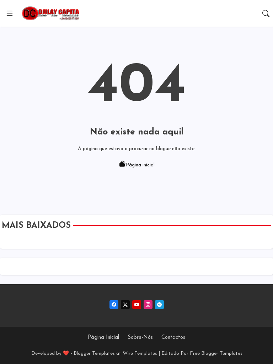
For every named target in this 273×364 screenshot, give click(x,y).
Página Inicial (103, 337)
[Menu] (9, 13)
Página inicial (137, 164)
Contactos (173, 337)
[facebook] (113, 304)
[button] (266, 13)
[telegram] (159, 304)
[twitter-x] (125, 304)
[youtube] (136, 304)
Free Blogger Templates (216, 353)
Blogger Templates (94, 353)
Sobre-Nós (140, 337)
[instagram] (148, 304)
